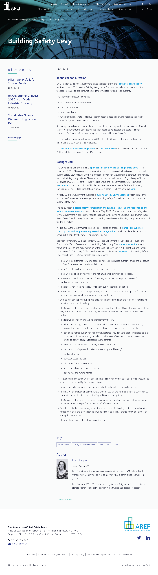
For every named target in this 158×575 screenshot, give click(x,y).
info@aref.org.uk (17, 543)
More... (117, 445)
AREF (12, 6)
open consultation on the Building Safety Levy (114, 167)
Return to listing (65, 499)
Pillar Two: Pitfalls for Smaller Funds (22, 81)
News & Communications (83, 4)
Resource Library (106, 9)
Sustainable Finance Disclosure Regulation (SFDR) (22, 119)
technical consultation (130, 83)
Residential (104, 445)
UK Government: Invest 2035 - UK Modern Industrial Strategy (23, 99)
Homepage (23, 20)
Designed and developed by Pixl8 (134, 565)
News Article (63, 445)
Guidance (117, 4)
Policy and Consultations (84, 445)
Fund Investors (52, 4)
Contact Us (65, 4)
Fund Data (69, 9)
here (132, 188)
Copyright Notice (60, 554)
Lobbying (127, 4)
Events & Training (86, 9)
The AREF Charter (103, 4)
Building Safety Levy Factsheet (112, 194)
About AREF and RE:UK (48, 9)
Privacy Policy (77, 554)
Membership (125, 9)
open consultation (127, 244)
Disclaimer (30, 554)
